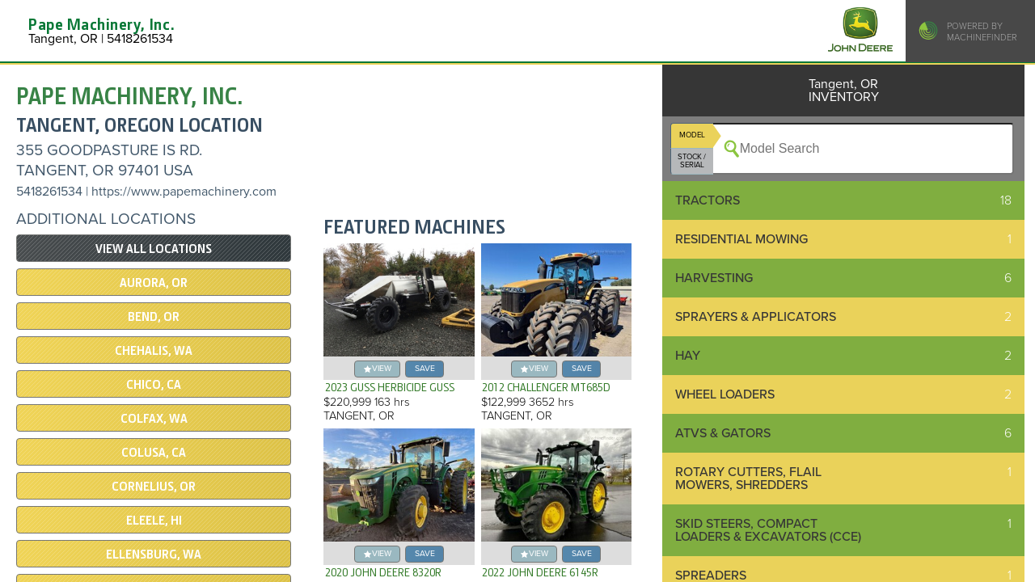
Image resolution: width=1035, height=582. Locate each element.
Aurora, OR (154, 282)
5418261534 (49, 191)
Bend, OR (154, 316)
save (425, 368)
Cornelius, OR (154, 486)
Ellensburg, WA (153, 554)
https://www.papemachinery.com (184, 191)
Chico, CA (153, 384)
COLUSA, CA (153, 452)
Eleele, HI (154, 520)
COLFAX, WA (154, 418)
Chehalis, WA (153, 350)
